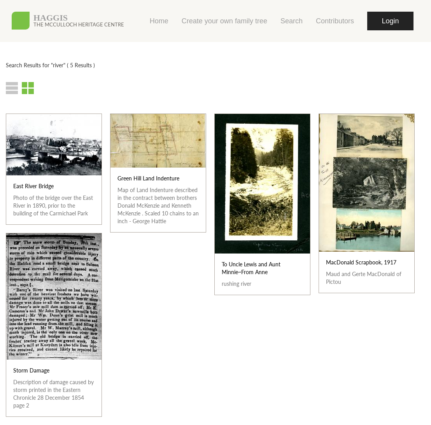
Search (291, 21)
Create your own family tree (224, 21)
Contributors (335, 21)
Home (159, 21)
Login (390, 21)
